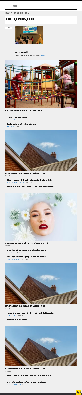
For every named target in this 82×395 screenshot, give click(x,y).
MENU (14, 6)
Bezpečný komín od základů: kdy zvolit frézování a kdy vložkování (26, 173)
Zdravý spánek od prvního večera (17, 319)
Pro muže (13, 119)
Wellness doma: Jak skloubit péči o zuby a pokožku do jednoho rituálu (29, 180)
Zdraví (22, 182)
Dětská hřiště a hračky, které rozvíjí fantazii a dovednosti (23, 110)
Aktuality (9, 182)
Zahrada (22, 119)
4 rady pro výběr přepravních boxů (18, 117)
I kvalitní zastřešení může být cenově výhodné (21, 124)
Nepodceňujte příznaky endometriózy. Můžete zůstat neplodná (27, 250)
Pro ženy (18, 119)
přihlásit (43, 55)
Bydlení (9, 119)
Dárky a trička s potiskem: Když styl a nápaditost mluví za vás (26, 257)
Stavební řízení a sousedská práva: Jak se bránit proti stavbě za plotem (30, 187)
